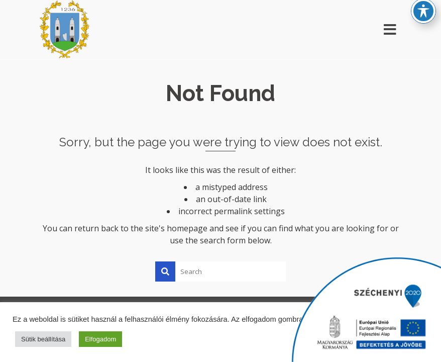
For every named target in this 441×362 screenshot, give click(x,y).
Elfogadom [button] (100, 339)
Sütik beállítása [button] (43, 339)
